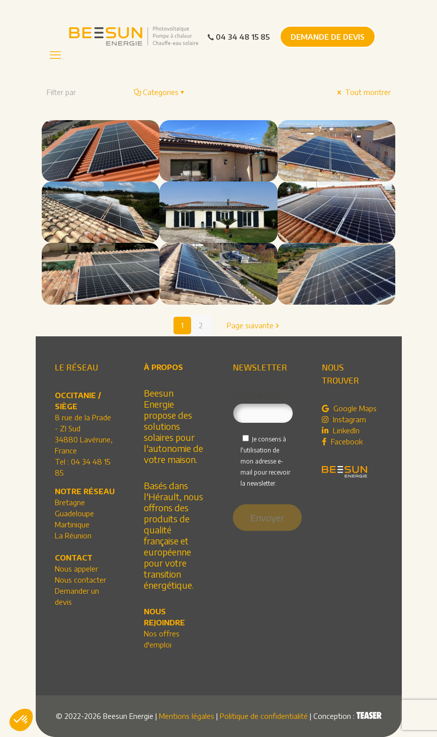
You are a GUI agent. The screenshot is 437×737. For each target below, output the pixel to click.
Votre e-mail (263, 406)
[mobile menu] (55, 54)
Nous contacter (80, 579)
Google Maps (349, 408)
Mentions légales (186, 715)
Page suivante (254, 325)
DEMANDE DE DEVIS (328, 36)
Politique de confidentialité (264, 715)
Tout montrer (363, 92)
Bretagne (70, 502)
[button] (21, 720)
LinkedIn (341, 430)
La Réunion (73, 535)
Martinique (72, 524)
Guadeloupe (74, 513)
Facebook (342, 441)
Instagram (344, 419)
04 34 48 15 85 (238, 36)
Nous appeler (76, 568)
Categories (160, 92)
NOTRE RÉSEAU (85, 491)
